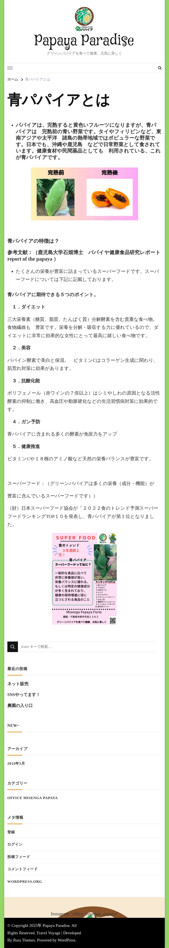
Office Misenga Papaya (32, 798)
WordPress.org (24, 882)
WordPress (66, 940)
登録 (11, 832)
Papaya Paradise (84, 41)
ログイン (15, 844)
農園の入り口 (20, 705)
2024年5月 (16, 763)
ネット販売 (17, 684)
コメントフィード (22, 869)
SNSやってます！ (23, 694)
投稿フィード (18, 857)
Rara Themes (24, 940)
